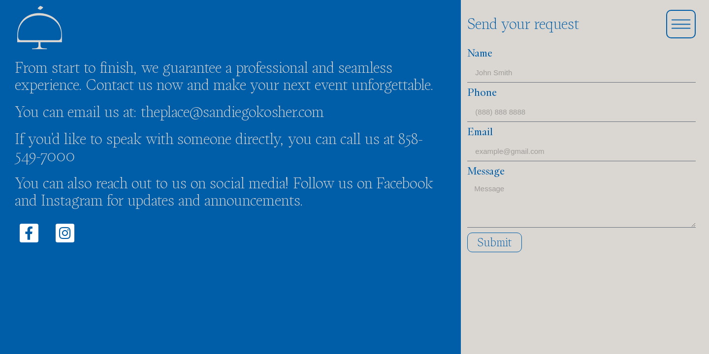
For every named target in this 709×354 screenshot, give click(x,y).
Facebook (404, 183)
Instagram (72, 200)
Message (486, 172)
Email (480, 133)
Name (479, 54)
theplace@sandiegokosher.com (232, 112)
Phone (482, 93)
